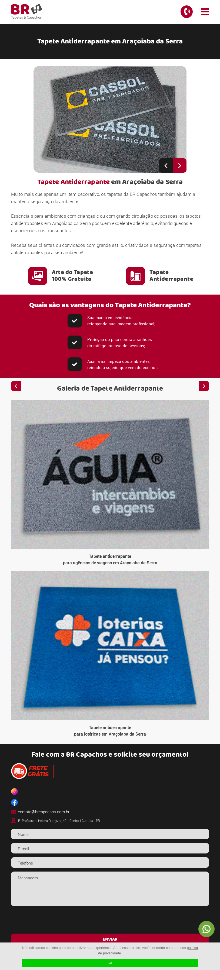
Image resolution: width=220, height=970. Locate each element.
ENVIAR (110, 939)
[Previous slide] (166, 165)
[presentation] (109, 920)
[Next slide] (179, 165)
